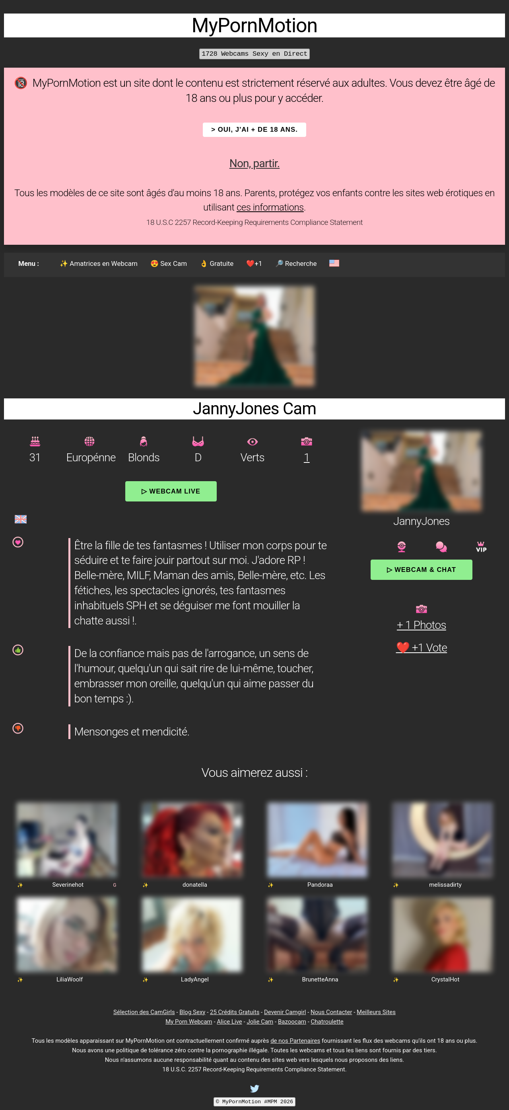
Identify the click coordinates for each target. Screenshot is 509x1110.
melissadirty (445, 884)
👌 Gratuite (216, 263)
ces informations (270, 207)
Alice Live (229, 1021)
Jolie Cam (260, 1021)
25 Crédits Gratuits (234, 1012)
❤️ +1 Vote (421, 647)
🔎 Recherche (296, 263)
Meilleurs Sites (376, 1012)
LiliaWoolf (69, 979)
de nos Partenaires (295, 1040)
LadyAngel (195, 979)
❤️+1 (254, 263)
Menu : (28, 263)
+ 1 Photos (421, 625)
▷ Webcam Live (171, 491)
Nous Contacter (331, 1012)
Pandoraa (320, 884)
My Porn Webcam (188, 1021)
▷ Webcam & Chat (421, 569)
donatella (195, 884)
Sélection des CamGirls (144, 1012)
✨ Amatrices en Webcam (99, 263)
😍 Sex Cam (168, 263)
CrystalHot (445, 979)
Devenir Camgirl (285, 1012)
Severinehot (68, 884)
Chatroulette (327, 1021)
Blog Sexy (192, 1012)
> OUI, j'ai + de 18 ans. (254, 129)
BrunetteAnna (320, 979)
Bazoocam (292, 1021)
